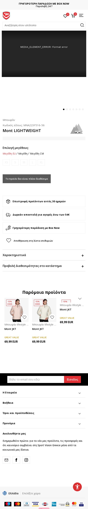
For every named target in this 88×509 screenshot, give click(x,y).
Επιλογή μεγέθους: (16, 147)
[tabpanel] (44, 54)
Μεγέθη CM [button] (37, 153)
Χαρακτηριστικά (43, 255)
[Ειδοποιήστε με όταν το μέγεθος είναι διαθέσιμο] (6, 162)
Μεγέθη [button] (23, 153)
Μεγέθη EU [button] (9, 153)
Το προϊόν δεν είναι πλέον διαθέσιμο (27, 178)
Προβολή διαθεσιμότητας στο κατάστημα (43, 266)
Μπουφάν (9, 120)
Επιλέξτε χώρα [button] (31, 493)
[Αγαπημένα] (65, 15)
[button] (44, 25)
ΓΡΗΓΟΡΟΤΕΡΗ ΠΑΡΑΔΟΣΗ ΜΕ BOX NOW (44, 3)
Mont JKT (10, 329)
